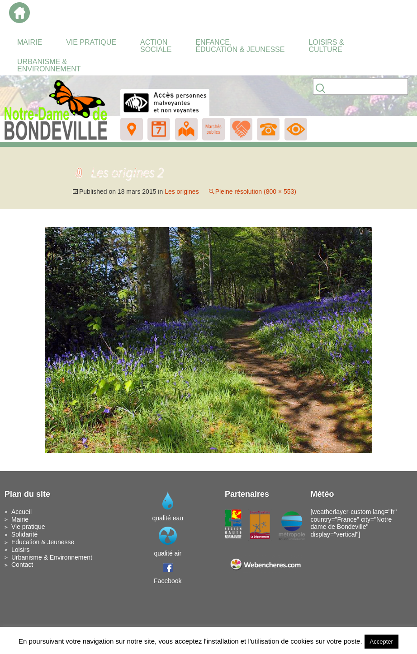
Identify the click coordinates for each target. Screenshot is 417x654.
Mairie (19, 519)
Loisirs (20, 549)
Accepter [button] (381, 641)
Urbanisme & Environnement (51, 557)
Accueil (21, 511)
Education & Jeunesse (42, 542)
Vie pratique (28, 526)
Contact (22, 564)
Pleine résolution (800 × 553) (255, 191)
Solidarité (24, 534)
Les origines (182, 191)
